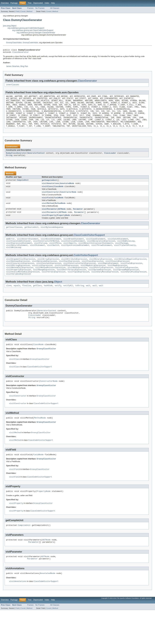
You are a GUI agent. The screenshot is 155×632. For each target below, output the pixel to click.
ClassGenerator (20, 53)
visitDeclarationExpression (101, 250)
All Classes (54, 8)
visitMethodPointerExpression (50, 279)
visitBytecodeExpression (44, 272)
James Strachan (12, 67)
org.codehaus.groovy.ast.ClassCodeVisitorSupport (32, 30)
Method (29, 11)
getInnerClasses (14, 236)
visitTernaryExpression (53, 284)
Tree (29, 3)
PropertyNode (63, 223)
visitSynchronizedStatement (75, 255)
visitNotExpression (77, 279)
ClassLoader (110, 159)
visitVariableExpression (18, 286)
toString (79, 298)
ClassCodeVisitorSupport (89, 243)
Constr (23, 11)
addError (10, 248)
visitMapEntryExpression (93, 277)
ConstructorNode (68, 199)
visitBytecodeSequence (52, 236)
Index (47, 3)
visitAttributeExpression (74, 269)
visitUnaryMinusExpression (104, 284)
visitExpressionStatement (19, 252)
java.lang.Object (9, 26)
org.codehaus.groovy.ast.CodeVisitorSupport (26, 28)
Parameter (78, 217)
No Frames (40, 8)
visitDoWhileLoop (126, 250)
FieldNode (58, 205)
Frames (30, 8)
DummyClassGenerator (16, 159)
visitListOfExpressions (66, 277)
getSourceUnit (31, 236)
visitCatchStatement (118, 248)
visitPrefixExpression (126, 279)
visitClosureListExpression (20, 274)
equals (17, 298)
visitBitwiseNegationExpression (130, 269)
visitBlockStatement (51, 248)
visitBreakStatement (73, 248)
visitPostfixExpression (101, 279)
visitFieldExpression (131, 274)
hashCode (48, 298)
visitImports (69, 252)
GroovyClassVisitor (14, 43)
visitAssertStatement (27, 248)
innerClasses (12, 86)
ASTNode (62, 217)
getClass (37, 298)
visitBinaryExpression (100, 269)
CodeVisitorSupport (86, 265)
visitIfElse (55, 252)
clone (9, 298)
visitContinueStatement (73, 250)
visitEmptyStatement (108, 274)
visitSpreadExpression (99, 281)
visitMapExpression (117, 277)
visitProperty (49, 223)
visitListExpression (42, 277)
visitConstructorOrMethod (46, 250)
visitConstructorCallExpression (79, 274)
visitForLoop (40, 252)
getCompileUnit (49, 186)
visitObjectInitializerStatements (95, 252)
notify (58, 298)
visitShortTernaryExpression (71, 281)
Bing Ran (24, 67)
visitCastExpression (69, 272)
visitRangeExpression (44, 281)
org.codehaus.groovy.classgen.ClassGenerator (36, 33)
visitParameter (49, 217)
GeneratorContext (36, 159)
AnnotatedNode (67, 190)
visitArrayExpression (48, 269)
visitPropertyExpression (18, 281)
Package (14, 3)
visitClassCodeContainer (18, 250)
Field (17, 11)
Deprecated (38, 3)
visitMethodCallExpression (19, 279)
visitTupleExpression (78, 284)
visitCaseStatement (95, 248)
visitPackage (121, 252)
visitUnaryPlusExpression (133, 284)
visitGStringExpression (18, 277)
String (9, 161)
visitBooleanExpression (18, 272)
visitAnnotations (50, 190)
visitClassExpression (92, 272)
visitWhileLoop (13, 257)
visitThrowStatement (101, 255)
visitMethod (48, 211)
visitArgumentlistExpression (20, 269)
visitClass (47, 193)
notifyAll (68, 298)
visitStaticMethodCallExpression (23, 284)
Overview (5, 3)
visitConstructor (50, 199)
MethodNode (60, 211)
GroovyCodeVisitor (30, 43)
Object (58, 294)
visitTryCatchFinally (125, 255)
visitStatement (37, 255)
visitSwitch (53, 255)
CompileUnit (23, 186)
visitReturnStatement (17, 255)
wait (88, 298)
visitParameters (50, 220)
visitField (47, 205)
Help (53, 3)
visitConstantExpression (48, 274)
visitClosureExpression (117, 272)
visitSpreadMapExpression (126, 281)
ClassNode (58, 193)
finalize (26, 298)
